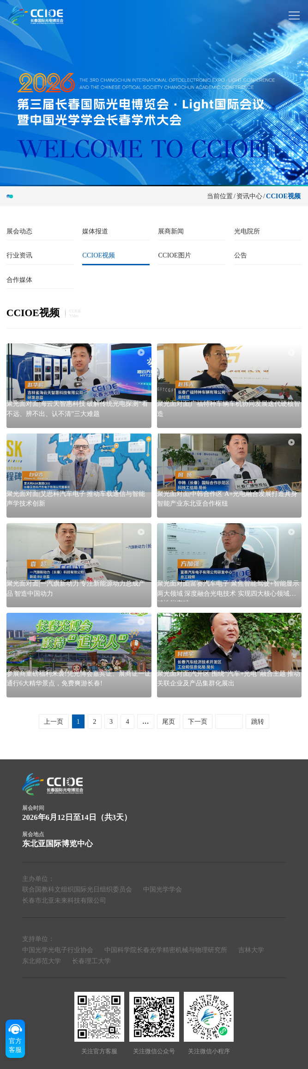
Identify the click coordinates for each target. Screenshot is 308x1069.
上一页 (53, 721)
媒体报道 (95, 231)
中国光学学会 (162, 889)
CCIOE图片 (174, 255)
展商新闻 (171, 231)
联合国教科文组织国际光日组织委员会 (77, 889)
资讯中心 (249, 196)
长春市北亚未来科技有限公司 (64, 900)
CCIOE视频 (283, 196)
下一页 (197, 721)
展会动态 (19, 231)
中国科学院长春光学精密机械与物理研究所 (165, 949)
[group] (154, 92)
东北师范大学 (41, 961)
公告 (240, 255)
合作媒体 (19, 279)
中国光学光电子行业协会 (57, 949)
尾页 (168, 721)
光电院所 (247, 231)
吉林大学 (251, 949)
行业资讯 (19, 255)
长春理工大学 (91, 961)
